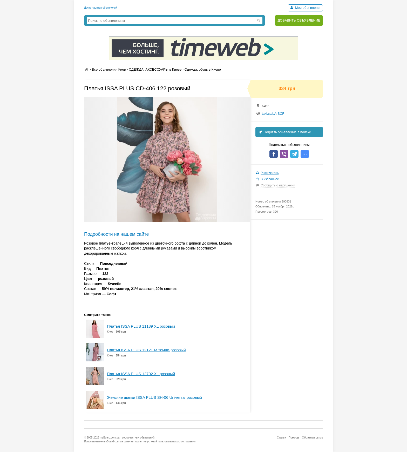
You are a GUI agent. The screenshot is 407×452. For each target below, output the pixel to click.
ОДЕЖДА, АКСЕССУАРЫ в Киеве (155, 69)
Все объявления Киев (109, 69)
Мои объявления (305, 8)
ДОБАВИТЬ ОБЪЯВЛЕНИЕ (298, 20)
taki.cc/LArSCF (273, 114)
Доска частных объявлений (100, 7)
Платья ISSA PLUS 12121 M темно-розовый (146, 350)
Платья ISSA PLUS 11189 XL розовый (141, 326)
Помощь (294, 437)
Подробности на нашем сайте (116, 234)
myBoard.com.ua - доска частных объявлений (127, 437)
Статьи (281, 437)
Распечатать (270, 173)
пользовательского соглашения (177, 441)
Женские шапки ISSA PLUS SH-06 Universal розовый (154, 397)
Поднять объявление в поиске (284, 132)
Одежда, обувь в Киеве (203, 69)
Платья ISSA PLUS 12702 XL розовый (141, 374)
